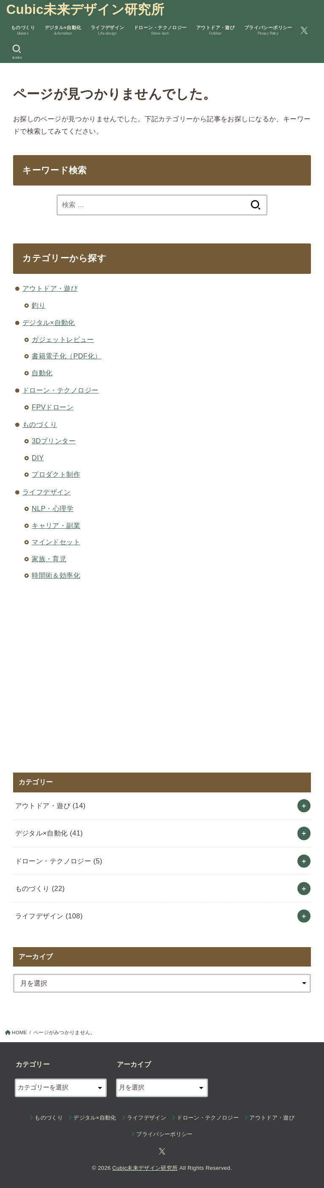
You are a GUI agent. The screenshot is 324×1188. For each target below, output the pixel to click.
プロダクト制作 (56, 474)
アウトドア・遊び (50, 288)
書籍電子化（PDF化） (66, 356)
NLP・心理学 (52, 508)
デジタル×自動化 (48, 322)
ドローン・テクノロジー (60, 390)
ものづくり (39, 424)
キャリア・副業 (56, 525)
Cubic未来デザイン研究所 (85, 9)
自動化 (42, 373)
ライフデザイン (46, 492)
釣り (39, 305)
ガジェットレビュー (63, 339)
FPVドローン (52, 407)
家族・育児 (49, 559)
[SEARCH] (16, 52)
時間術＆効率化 (56, 575)
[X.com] (304, 30)
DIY (38, 458)
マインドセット (56, 542)
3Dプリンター (54, 441)
